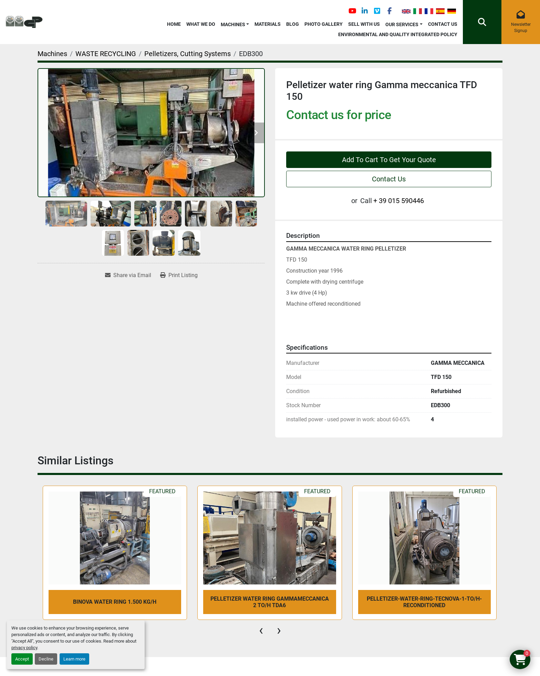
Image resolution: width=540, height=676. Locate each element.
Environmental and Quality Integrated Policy (397, 34)
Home (174, 24)
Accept (22, 659)
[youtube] (352, 11)
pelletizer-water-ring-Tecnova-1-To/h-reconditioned (424, 602)
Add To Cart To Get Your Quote (389, 160)
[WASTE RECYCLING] (105, 54)
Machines (233, 24)
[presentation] (261, 630)
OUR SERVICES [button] (401, 24)
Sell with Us (364, 24)
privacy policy (24, 647)
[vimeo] (377, 11)
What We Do (200, 24)
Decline (46, 659)
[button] (235, 23)
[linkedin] (364, 11)
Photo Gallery (323, 24)
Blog (292, 24)
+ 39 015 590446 (398, 201)
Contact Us (442, 24)
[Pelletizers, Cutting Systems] (187, 54)
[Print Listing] (179, 275)
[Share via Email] (128, 275)
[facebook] (389, 11)
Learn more (74, 659)
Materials (268, 24)
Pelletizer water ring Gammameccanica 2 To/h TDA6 (269, 602)
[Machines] (52, 54)
